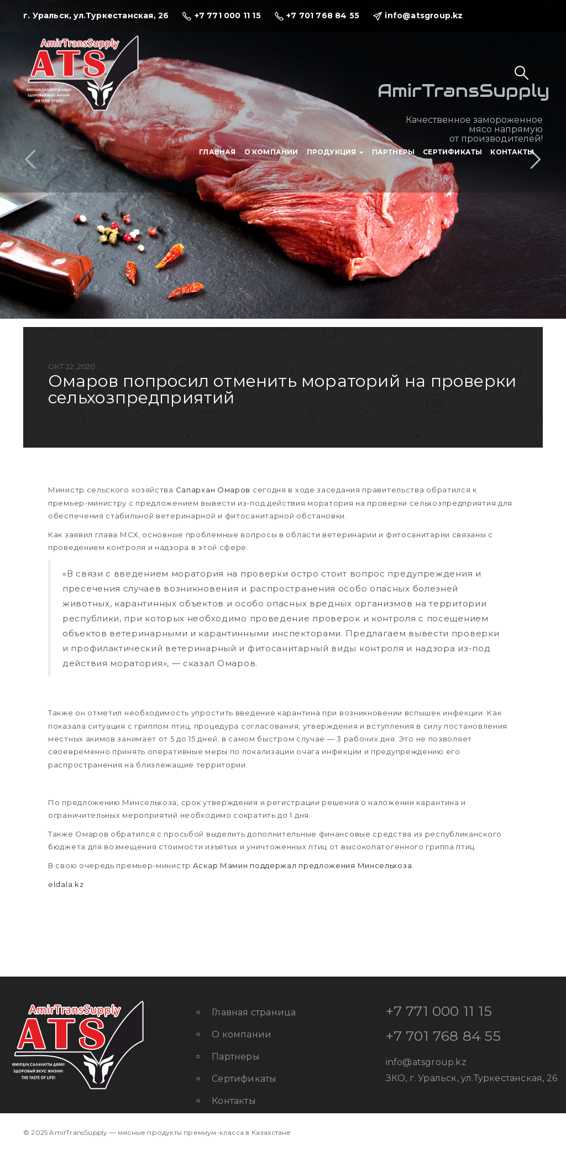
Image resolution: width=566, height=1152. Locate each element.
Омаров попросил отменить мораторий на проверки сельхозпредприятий (282, 389)
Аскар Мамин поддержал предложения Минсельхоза (302, 865)
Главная (217, 152)
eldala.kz (65, 884)
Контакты (512, 152)
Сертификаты (452, 152)
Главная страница (254, 1012)
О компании (271, 152)
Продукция (335, 152)
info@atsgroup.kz (426, 1062)
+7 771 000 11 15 (439, 1011)
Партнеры (393, 152)
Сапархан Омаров (213, 489)
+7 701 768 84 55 (443, 1036)
